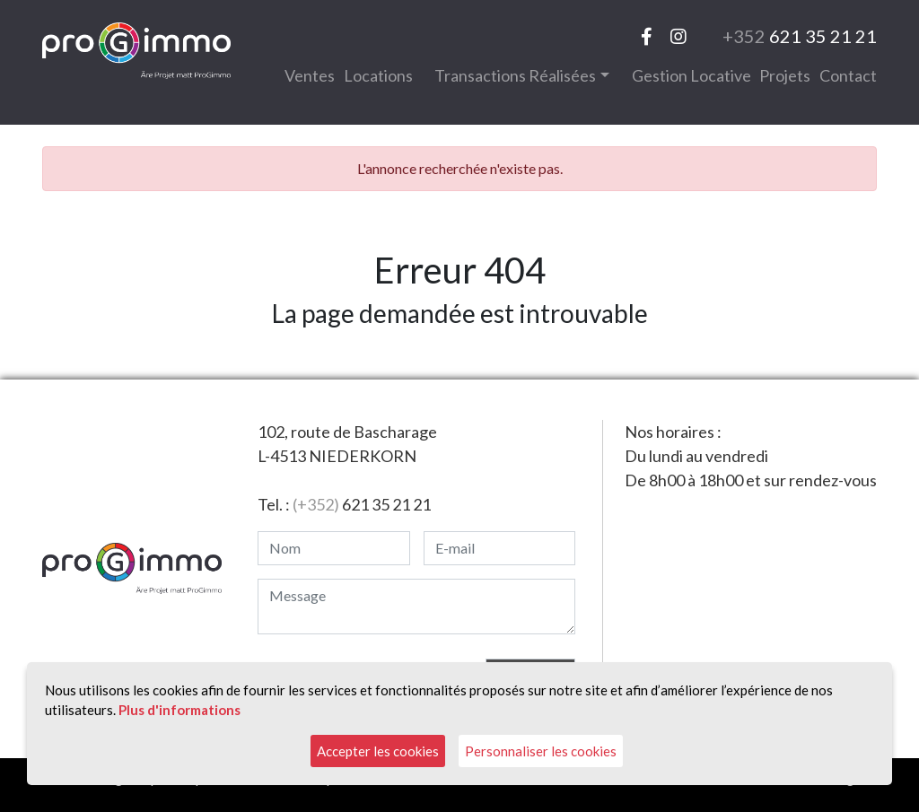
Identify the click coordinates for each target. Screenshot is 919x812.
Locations (378, 75)
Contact (848, 75)
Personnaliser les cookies (541, 751)
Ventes (309, 75)
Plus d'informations (179, 710)
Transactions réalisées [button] (515, 75)
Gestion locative (691, 75)
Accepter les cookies (378, 751)
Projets (784, 75)
